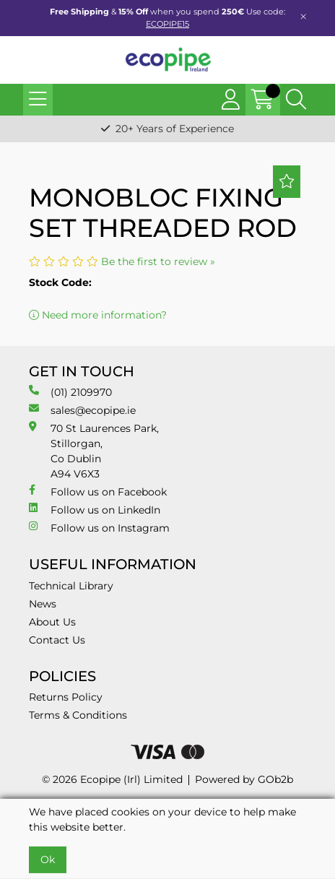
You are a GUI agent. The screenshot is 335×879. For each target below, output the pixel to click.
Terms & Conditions (78, 715)
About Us (52, 621)
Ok (47, 859)
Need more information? (98, 314)
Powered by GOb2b (244, 779)
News (42, 603)
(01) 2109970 (70, 392)
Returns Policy (66, 696)
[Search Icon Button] (296, 100)
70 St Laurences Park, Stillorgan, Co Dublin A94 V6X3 (94, 450)
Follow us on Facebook (98, 491)
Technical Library (71, 585)
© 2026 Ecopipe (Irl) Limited (112, 779)
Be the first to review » (158, 261)
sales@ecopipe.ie (82, 410)
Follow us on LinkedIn (94, 509)
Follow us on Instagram (99, 527)
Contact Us (57, 639)
